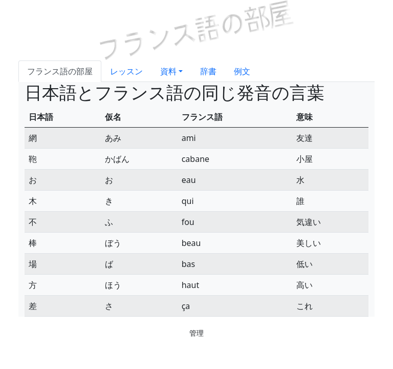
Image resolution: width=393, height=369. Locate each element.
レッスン (126, 71)
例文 (242, 71)
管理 (196, 333)
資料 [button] (168, 71)
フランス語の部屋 (60, 71)
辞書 (208, 71)
